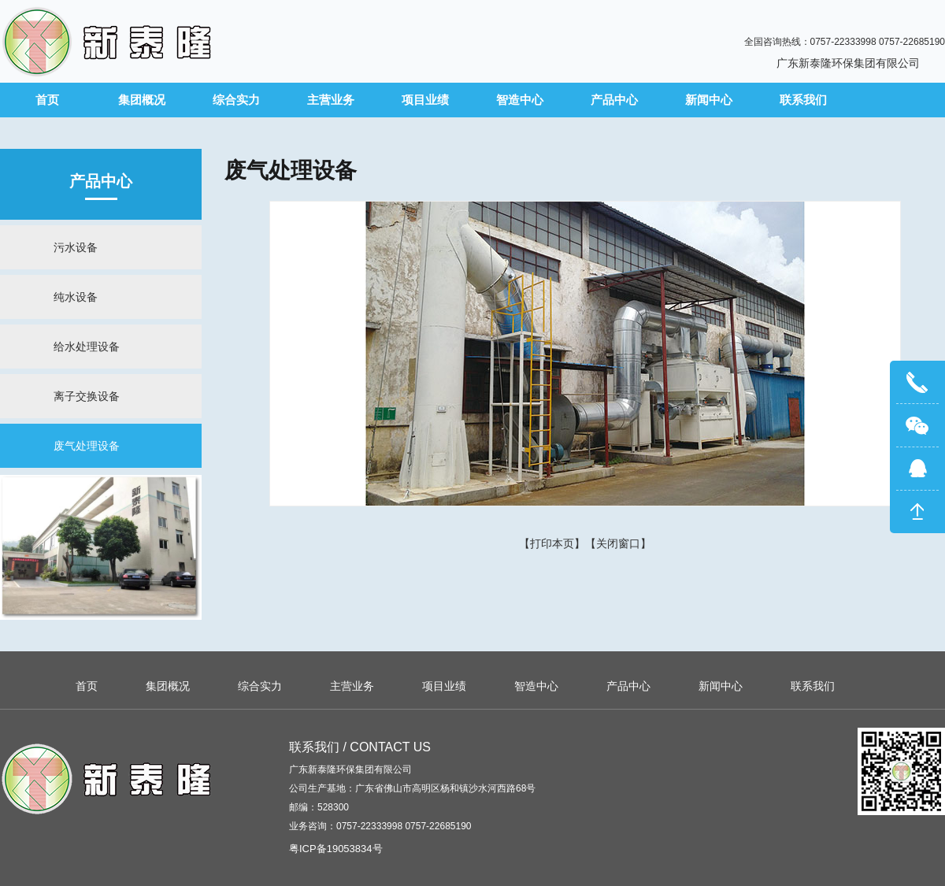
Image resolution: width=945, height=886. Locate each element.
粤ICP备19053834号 (336, 848)
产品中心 (614, 99)
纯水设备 (76, 297)
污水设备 (76, 247)
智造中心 (519, 99)
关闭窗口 (618, 543)
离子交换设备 (87, 396)
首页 (47, 99)
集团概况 (141, 99)
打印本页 (552, 543)
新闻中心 (708, 99)
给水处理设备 (87, 346)
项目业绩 (425, 99)
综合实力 (236, 99)
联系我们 (803, 99)
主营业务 (330, 99)
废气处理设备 (87, 445)
